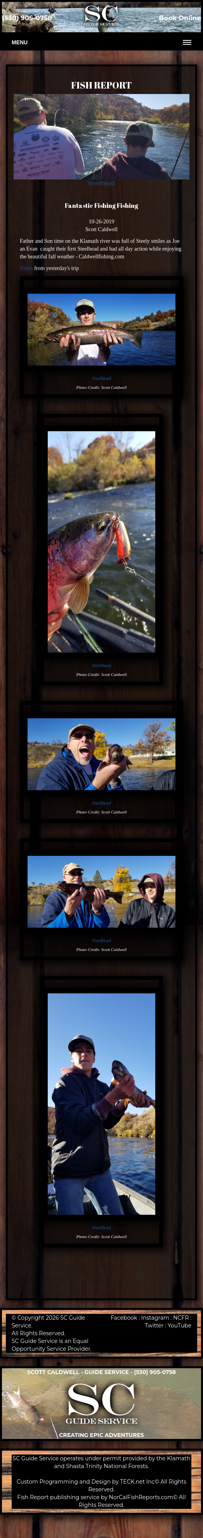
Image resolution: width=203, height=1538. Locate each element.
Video (26, 268)
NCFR (181, 1317)
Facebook (124, 1317)
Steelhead (101, 183)
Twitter (154, 1325)
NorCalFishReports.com (141, 1497)
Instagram (155, 1317)
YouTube (179, 1325)
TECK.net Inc (137, 1481)
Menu (20, 42)
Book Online (180, 18)
